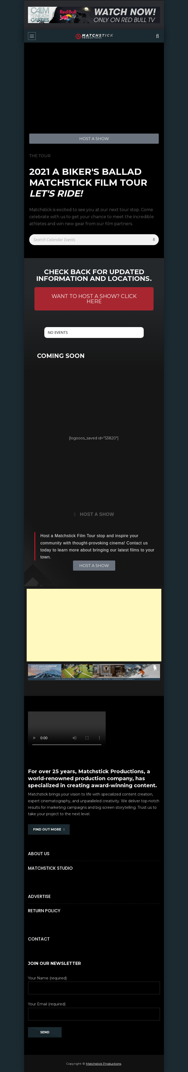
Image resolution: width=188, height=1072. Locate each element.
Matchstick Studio (50, 868)
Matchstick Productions (103, 1064)
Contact (39, 939)
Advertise (39, 896)
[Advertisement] (94, 625)
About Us (38, 853)
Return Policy (44, 911)
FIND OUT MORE (48, 829)
